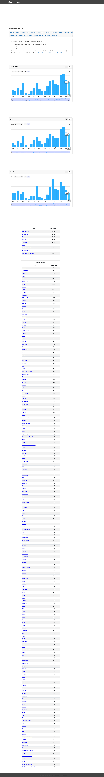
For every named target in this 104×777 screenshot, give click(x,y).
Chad (23, 586)
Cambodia (24, 630)
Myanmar (24, 693)
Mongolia (24, 303)
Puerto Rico (25, 578)
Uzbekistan (24, 469)
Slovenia (24, 300)
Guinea (23, 609)
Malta (23, 548)
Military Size (22, 35)
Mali (23, 655)
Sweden (24, 363)
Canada (23, 428)
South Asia (24, 242)
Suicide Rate (29, 35)
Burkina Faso (25, 461)
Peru (23, 731)
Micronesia (24, 295)
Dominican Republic (26, 649)
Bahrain (23, 622)
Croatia (23, 327)
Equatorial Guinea (26, 529)
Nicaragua (24, 641)
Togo (23, 431)
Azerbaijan (24, 728)
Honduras (24, 685)
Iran (23, 658)
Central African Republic (27, 436)
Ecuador (24, 515)
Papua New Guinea (26, 720)
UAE (23, 723)
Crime (60, 32)
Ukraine (24, 292)
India (23, 387)
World (23, 245)
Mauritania (24, 701)
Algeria (23, 715)
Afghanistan (25, 660)
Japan (23, 311)
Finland (23, 352)
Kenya (23, 625)
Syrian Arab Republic (27, 764)
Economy (18, 32)
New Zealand (25, 393)
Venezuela (24, 453)
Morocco (24, 690)
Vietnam (24, 521)
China (23, 442)
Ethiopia (24, 559)
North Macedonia (26, 567)
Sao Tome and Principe (27, 750)
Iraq (23, 688)
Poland (23, 368)
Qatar (23, 617)
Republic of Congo (26, 545)
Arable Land (54, 35)
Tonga (23, 614)
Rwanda (24, 450)
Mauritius (24, 409)
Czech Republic (25, 374)
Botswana (24, 466)
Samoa (23, 390)
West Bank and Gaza (27, 756)
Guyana (23, 276)
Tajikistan (24, 709)
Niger (23, 633)
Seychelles (24, 639)
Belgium (24, 306)
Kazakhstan (25, 349)
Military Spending (13, 35)
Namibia (24, 456)
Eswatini (24, 273)
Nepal (23, 415)
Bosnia (23, 439)
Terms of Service (64, 775)
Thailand (24, 317)
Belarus (24, 333)
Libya (23, 595)
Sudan (23, 677)
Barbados (24, 666)
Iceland (23, 396)
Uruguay (24, 278)
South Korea (25, 270)
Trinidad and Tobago (27, 371)
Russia (23, 289)
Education (33, 32)
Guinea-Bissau (25, 502)
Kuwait (23, 712)
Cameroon (24, 464)
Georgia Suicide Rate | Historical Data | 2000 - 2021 (50, 52)
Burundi (24, 505)
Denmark (24, 412)
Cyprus (23, 682)
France (23, 319)
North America (25, 231)
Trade (23, 32)
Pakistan (24, 573)
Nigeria (23, 598)
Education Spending (38, 35)
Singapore (24, 480)
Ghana (23, 581)
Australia (24, 382)
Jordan (23, 761)
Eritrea (23, 377)
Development (40, 32)
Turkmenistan (25, 537)
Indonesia (24, 742)
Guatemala (24, 603)
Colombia (24, 600)
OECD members (25, 234)
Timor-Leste (25, 663)
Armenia (24, 707)
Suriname (24, 284)
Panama (24, 671)
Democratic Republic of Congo (29, 445)
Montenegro (25, 404)
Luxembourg (25, 475)
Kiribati (23, 308)
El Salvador (24, 507)
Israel (23, 636)
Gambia (24, 611)
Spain (23, 447)
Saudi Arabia (25, 745)
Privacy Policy (55, 775)
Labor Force (47, 32)
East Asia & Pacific (26, 247)
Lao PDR (24, 628)
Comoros (24, 562)
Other (72, 32)
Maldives (24, 734)
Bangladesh (24, 696)
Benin (23, 526)
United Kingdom (26, 423)
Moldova (24, 357)
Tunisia (23, 718)
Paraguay (24, 551)
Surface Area (47, 35)
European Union (25, 237)
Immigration (66, 32)
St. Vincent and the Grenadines (29, 767)
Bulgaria (24, 426)
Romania (24, 420)
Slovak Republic (26, 417)
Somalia (24, 488)
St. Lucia (24, 584)
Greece (23, 619)
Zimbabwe (24, 314)
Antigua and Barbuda (27, 737)
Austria (23, 355)
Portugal (24, 398)
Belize (23, 652)
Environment (55, 32)
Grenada (24, 739)
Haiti (23, 496)
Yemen (23, 644)
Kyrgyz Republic (26, 540)
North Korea (25, 434)
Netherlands (25, 401)
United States (25, 330)
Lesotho (24, 268)
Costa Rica (24, 483)
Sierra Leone (25, 554)
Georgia (24, 589)
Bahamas (24, 674)
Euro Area (24, 239)
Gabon (23, 518)
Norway (24, 379)
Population (12, 32)
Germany (24, 385)
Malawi (23, 513)
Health (28, 32)
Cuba (23, 366)
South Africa (25, 281)
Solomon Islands (26, 298)
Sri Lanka (24, 347)
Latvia (23, 336)
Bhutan (23, 606)
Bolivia (23, 647)
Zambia (24, 524)
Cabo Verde (25, 344)
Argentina (24, 491)
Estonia (24, 341)
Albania (23, 698)
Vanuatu (24, 325)
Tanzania (24, 592)
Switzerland (25, 360)
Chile (23, 499)
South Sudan (25, 494)
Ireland (23, 458)
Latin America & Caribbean (28, 253)
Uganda (24, 575)
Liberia (23, 565)
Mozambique (25, 407)
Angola (23, 477)
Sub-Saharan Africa (26, 250)
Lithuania (24, 287)
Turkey (23, 704)
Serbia (23, 338)
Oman (23, 747)
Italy (23, 532)
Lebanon (24, 753)
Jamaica (24, 726)
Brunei (23, 679)
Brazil (23, 510)
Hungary (24, 322)
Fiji (22, 472)
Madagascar (25, 556)
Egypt (23, 758)
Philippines (24, 668)
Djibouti (24, 486)
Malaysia (24, 570)
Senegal (24, 543)
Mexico (24, 535)
